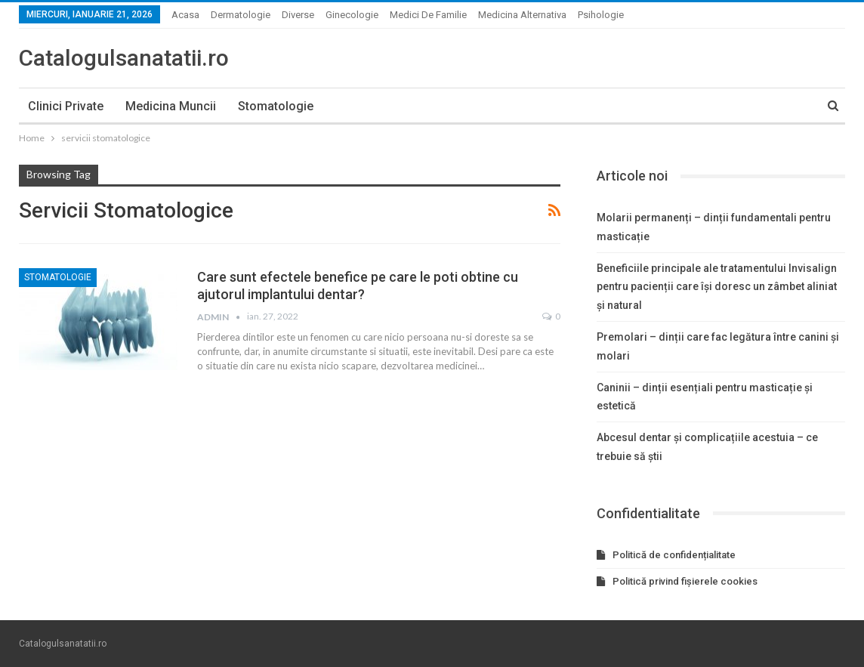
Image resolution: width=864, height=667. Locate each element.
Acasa (185, 14)
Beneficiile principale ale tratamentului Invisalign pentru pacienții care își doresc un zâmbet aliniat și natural (717, 287)
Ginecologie (352, 14)
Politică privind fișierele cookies (685, 581)
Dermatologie (240, 14)
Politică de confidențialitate (674, 554)
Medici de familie (428, 14)
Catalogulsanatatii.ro (124, 58)
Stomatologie (275, 106)
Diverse (298, 14)
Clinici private (65, 106)
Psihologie (601, 14)
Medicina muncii (170, 106)
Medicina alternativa (522, 14)
